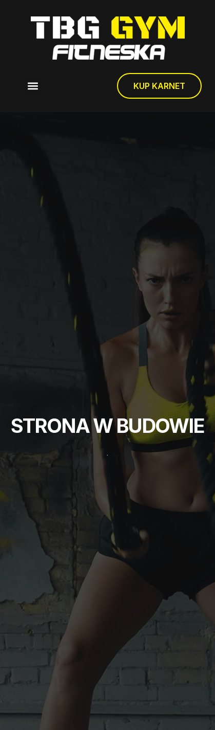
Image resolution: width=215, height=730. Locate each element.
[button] (33, 86)
